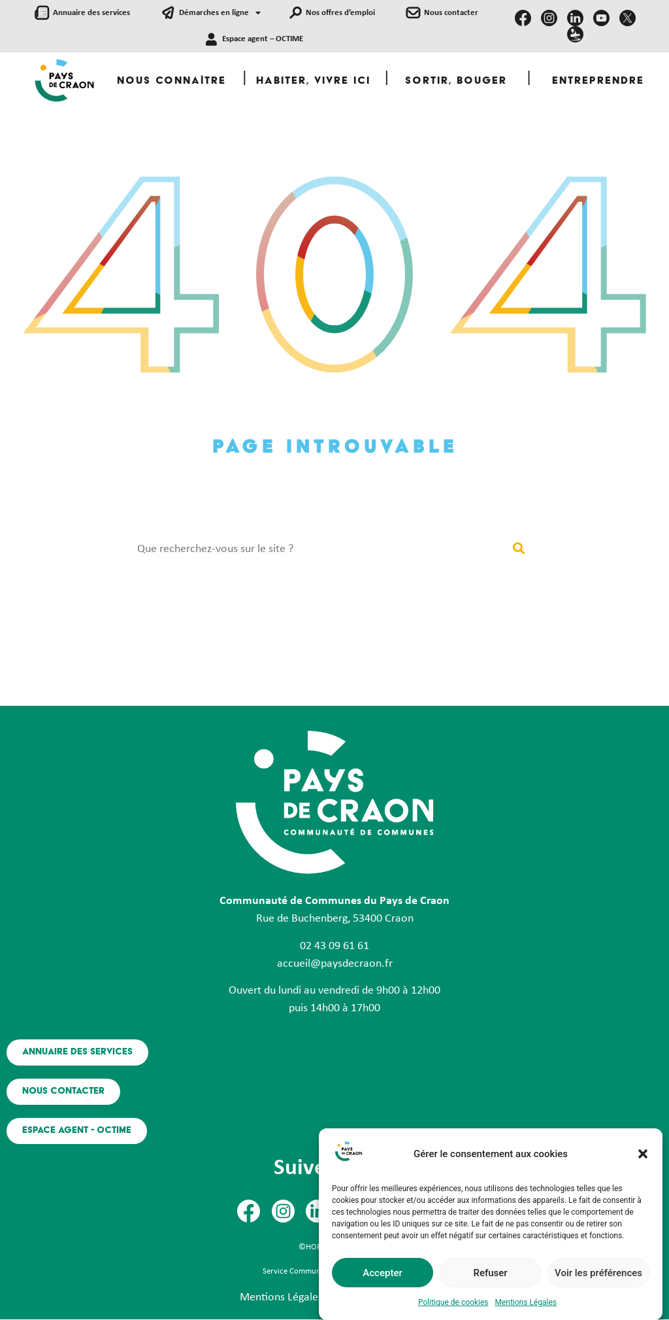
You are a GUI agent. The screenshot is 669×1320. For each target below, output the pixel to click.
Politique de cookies (453, 1302)
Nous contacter (451, 13)
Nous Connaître (171, 81)
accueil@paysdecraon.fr (335, 964)
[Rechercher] (518, 549)
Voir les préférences (598, 1273)
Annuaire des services (91, 13)
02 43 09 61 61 (334, 946)
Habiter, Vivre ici (313, 81)
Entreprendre (598, 81)
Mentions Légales (526, 1302)
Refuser (490, 1273)
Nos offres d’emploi (340, 13)
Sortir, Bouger (456, 81)
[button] (642, 1153)
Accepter (382, 1273)
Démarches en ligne (220, 13)
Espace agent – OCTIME (262, 39)
